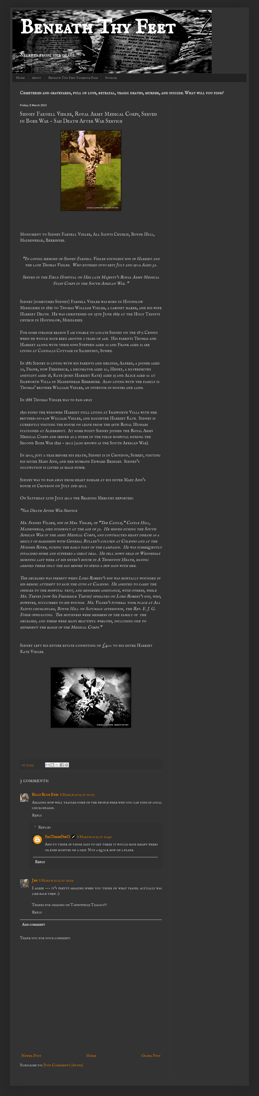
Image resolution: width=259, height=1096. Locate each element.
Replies (44, 827)
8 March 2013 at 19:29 (56, 880)
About (36, 78)
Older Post (151, 1055)
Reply (37, 815)
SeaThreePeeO (57, 836)
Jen (35, 880)
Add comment (33, 924)
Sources (111, 78)
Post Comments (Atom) (63, 1065)
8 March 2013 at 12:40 (94, 836)
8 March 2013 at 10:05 (77, 794)
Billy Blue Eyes (45, 794)
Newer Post (31, 1055)
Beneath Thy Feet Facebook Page (73, 78)
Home (20, 78)
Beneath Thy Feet (97, 28)
